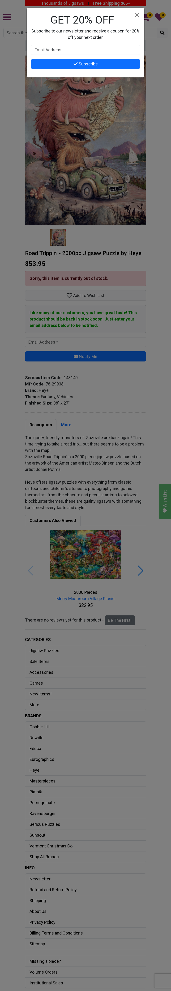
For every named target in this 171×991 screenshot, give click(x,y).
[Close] (137, 15)
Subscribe (85, 63)
